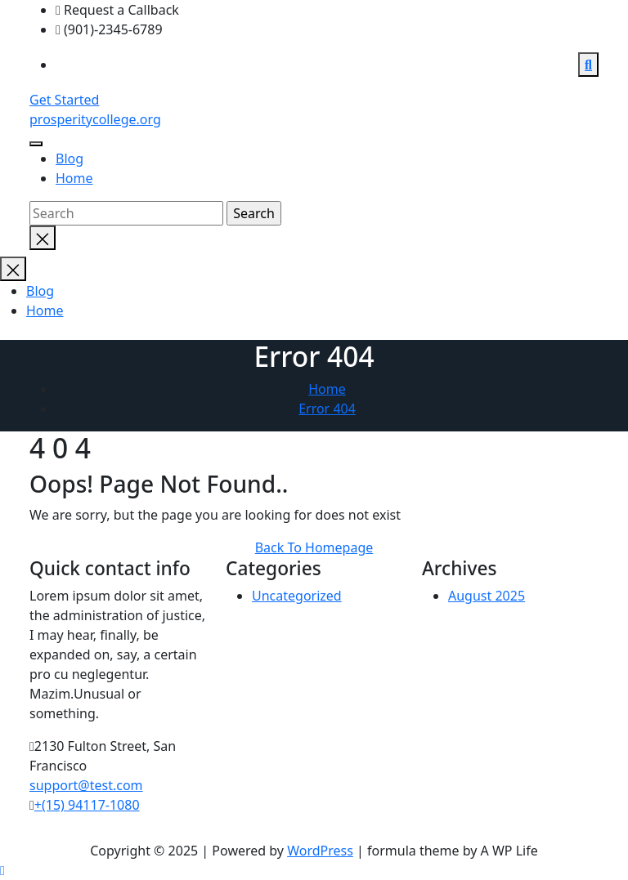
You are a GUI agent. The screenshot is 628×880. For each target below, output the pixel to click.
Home (74, 178)
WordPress (320, 851)
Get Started (64, 100)
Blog (69, 159)
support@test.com (86, 786)
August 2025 (486, 596)
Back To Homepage (314, 547)
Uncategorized (297, 596)
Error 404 (327, 409)
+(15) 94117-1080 (87, 806)
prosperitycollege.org (95, 119)
